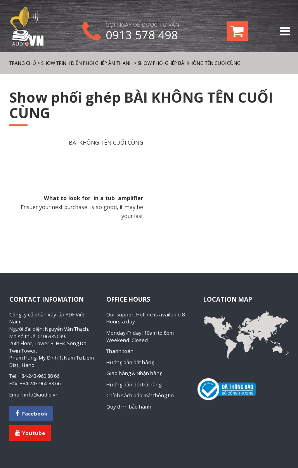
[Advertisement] (76, 170)
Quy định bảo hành (128, 406)
